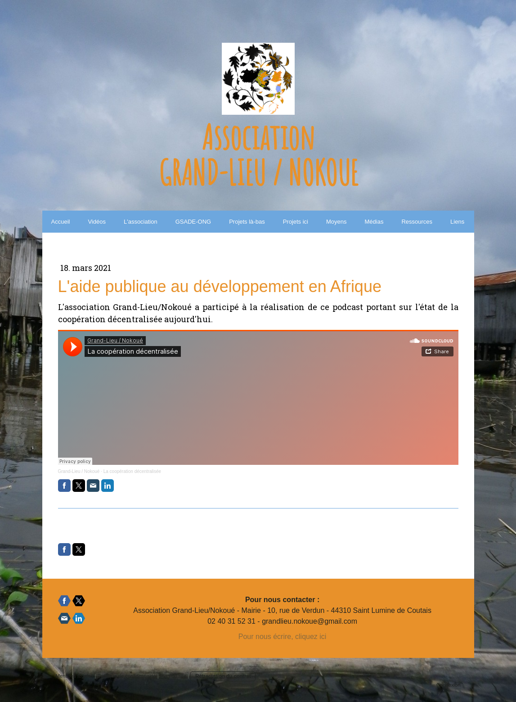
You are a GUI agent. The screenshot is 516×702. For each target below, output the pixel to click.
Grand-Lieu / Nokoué (79, 471)
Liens (457, 221)
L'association (140, 221)
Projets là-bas (247, 221)
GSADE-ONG (193, 221)
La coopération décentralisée (132, 471)
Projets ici (295, 221)
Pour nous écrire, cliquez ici (282, 636)
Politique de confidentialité (127, 676)
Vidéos (97, 221)
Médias (374, 221)
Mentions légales (75, 676)
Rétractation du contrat (223, 676)
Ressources (416, 221)
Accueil (60, 221)
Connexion (448, 685)
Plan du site (173, 676)
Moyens (336, 221)
